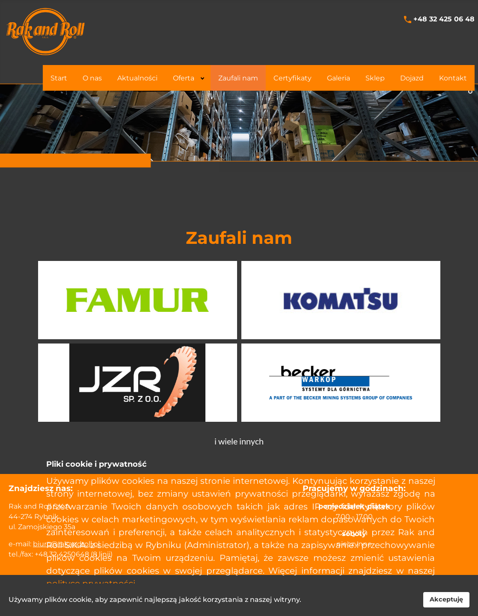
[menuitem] (59, 78)
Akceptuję (446, 599)
